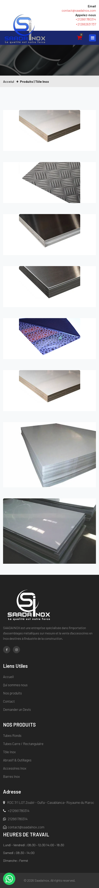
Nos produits (12, 693)
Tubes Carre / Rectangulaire (23, 744)
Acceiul (8, 81)
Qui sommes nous (15, 685)
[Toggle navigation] (92, 37)
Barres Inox (11, 776)
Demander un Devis (17, 709)
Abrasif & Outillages (17, 760)
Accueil (8, 677)
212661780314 (15, 819)
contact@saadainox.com (79, 10)
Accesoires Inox (14, 768)
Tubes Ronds (12, 735)
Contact (9, 701)
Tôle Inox (9, 752)
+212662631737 (86, 24)
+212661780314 (86, 19)
